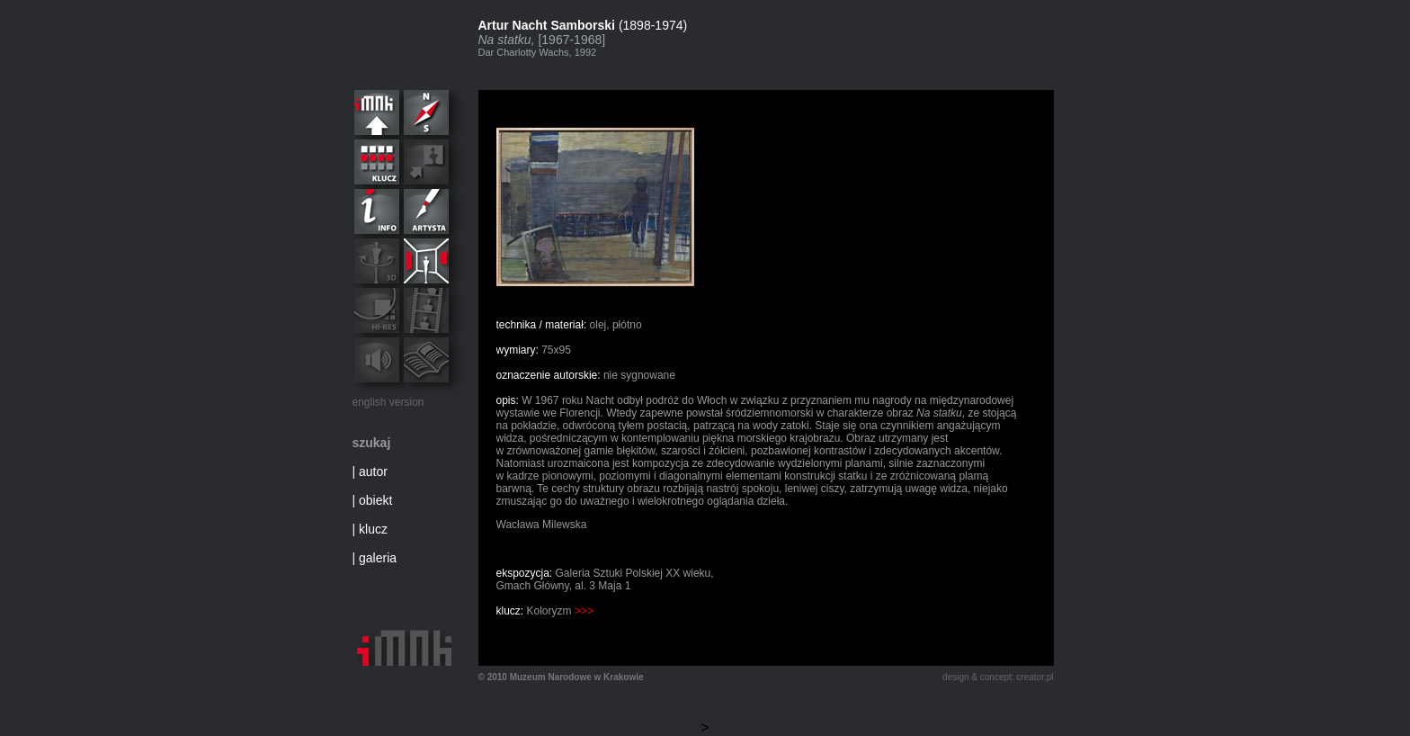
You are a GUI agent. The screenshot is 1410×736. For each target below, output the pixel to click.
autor (373, 471)
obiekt (375, 500)
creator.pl (1034, 677)
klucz (373, 529)
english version (388, 402)
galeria (378, 558)
